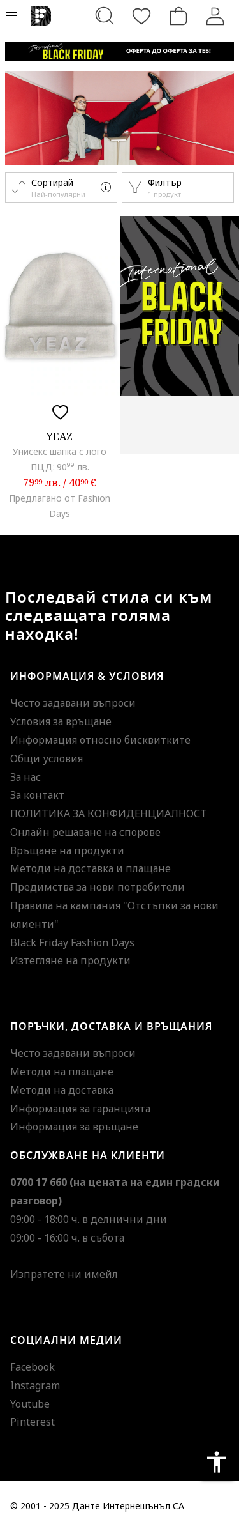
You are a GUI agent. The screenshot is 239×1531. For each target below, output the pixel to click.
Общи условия (46, 758)
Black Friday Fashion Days (72, 942)
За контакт (37, 795)
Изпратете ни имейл (64, 1274)
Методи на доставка (61, 1090)
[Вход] (215, 16)
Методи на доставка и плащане (90, 868)
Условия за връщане (61, 721)
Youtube (30, 1404)
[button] (61, 187)
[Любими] (141, 16)
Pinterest (32, 1422)
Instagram (35, 1385)
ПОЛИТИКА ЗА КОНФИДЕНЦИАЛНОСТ (108, 813)
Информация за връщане (74, 1126)
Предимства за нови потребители (97, 887)
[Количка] (178, 16)
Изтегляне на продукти (70, 960)
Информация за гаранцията (80, 1109)
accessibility (216, 1462)
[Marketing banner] (119, 51)
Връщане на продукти (67, 850)
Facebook (32, 1367)
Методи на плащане (61, 1072)
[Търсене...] (105, 16)
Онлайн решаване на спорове (85, 832)
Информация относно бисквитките (100, 740)
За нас (25, 777)
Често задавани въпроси (73, 703)
